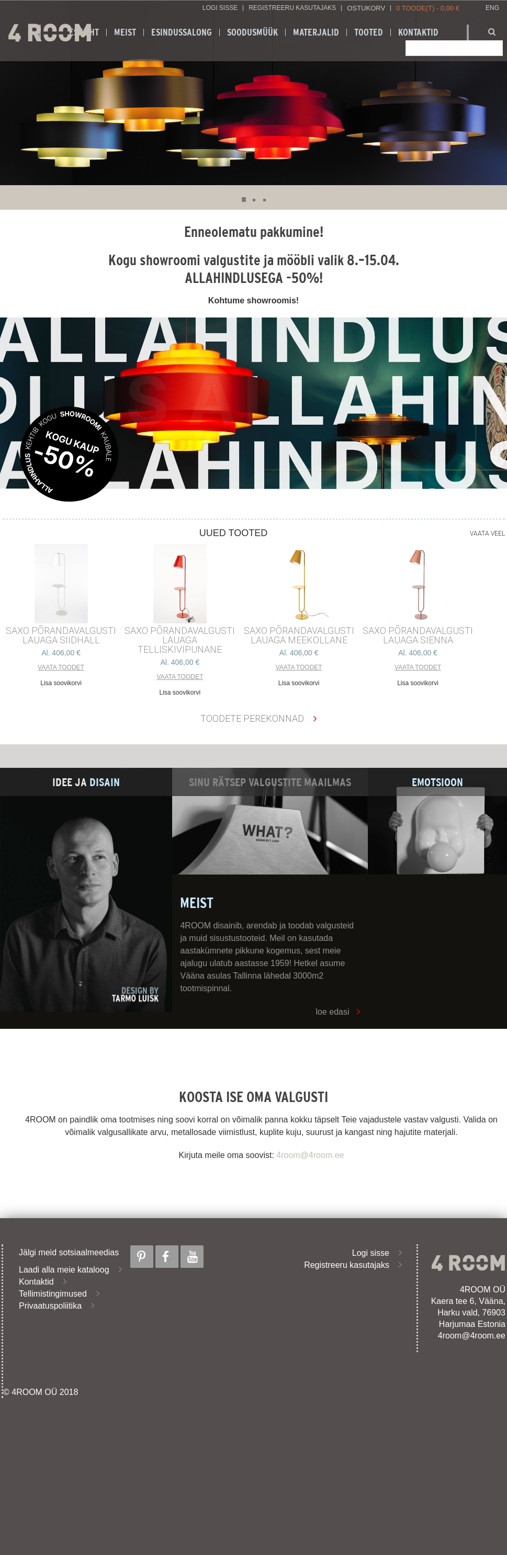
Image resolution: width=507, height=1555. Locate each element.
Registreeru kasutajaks (292, 8)
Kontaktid (36, 1281)
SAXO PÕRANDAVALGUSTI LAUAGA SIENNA (418, 635)
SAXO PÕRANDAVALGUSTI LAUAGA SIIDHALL (61, 635)
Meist (125, 32)
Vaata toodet (61, 667)
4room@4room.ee (310, 1155)
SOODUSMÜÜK (252, 32)
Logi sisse (220, 8)
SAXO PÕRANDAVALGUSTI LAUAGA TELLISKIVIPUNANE (180, 640)
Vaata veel (487, 533)
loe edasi (332, 1011)
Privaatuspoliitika (50, 1305)
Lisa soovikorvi (61, 683)
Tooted (368, 32)
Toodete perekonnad (252, 718)
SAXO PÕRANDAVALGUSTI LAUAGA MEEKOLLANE (299, 635)
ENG (492, 8)
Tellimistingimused (53, 1293)
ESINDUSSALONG (181, 32)
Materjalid (316, 32)
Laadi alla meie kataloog (64, 1269)
